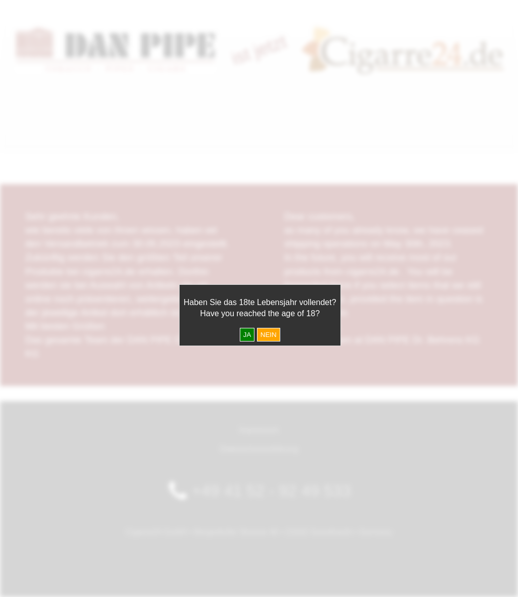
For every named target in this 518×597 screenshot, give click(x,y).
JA (247, 334)
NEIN (269, 334)
